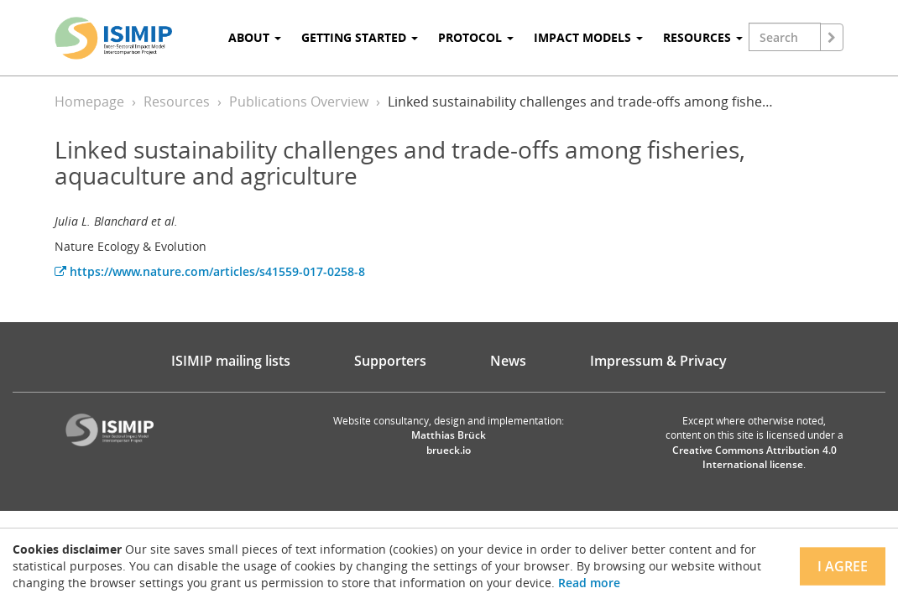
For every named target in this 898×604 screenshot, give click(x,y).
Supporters (390, 360)
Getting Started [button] (359, 37)
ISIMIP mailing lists (230, 360)
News (508, 360)
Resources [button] (703, 37)
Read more (589, 583)
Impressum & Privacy (658, 360)
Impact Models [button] (588, 37)
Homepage (89, 101)
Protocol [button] (476, 37)
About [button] (254, 37)
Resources (177, 101)
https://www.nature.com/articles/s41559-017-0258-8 (210, 271)
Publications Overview (298, 101)
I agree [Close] (842, 566)
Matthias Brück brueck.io (448, 442)
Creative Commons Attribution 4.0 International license (754, 457)
